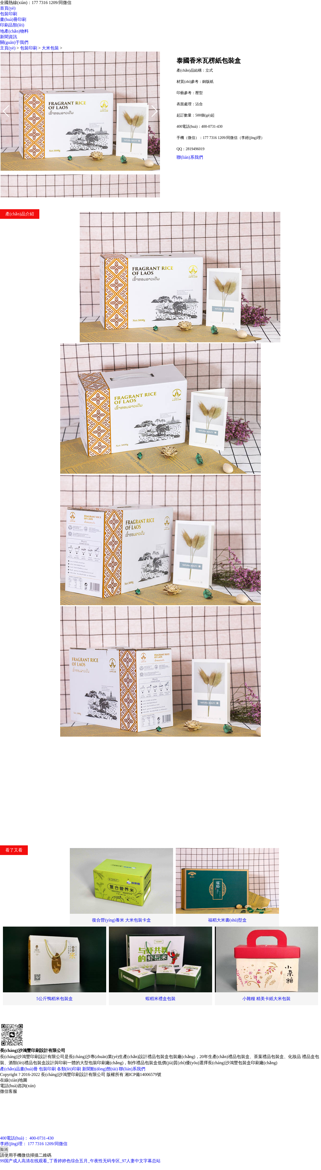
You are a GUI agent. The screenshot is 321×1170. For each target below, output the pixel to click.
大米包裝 (50, 48)
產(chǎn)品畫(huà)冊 (19, 1069)
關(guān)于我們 (14, 42)
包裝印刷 (8, 13)
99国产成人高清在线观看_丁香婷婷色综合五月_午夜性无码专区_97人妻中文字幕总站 (80, 1161)
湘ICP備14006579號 (143, 1074)
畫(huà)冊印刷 (13, 19)
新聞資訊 (8, 36)
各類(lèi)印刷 (69, 1069)
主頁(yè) (8, 48)
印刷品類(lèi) (12, 25)
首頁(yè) (8, 8)
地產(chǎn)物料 (14, 31)
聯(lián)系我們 (190, 157)
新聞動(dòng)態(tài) (100, 1069)
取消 (4, 1150)
